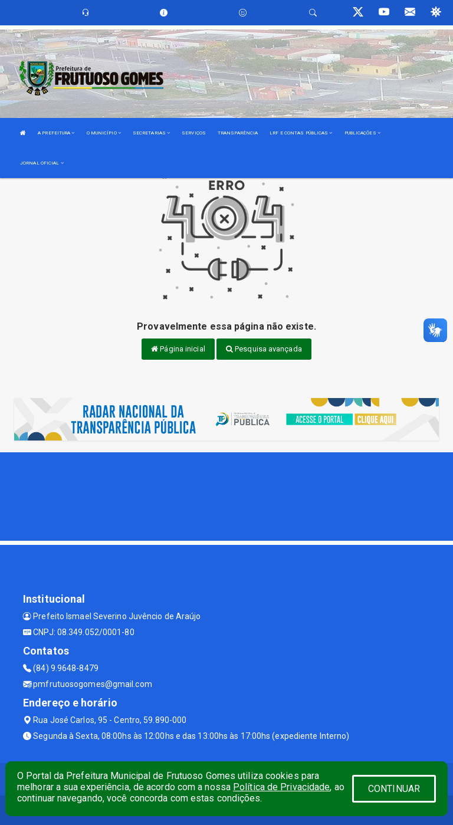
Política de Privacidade (281, 787)
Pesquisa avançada (264, 348)
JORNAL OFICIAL (42, 163)
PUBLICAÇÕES (362, 133)
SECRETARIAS (151, 133)
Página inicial (178, 348)
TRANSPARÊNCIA (238, 133)
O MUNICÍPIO (104, 133)
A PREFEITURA (56, 133)
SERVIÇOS (194, 133)
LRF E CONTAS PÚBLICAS (301, 133)
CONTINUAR (394, 788)
